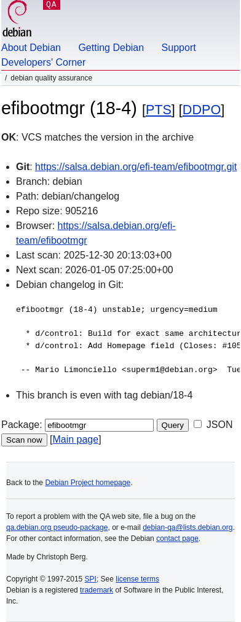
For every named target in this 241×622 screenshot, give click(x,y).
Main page (75, 439)
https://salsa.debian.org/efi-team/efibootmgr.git (136, 166)
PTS (159, 109)
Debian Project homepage (87, 482)
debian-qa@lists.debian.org (187, 527)
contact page (177, 538)
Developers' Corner (43, 62)
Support (179, 47)
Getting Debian (111, 47)
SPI (91, 579)
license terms (137, 579)
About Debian (31, 47)
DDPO (202, 109)
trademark (96, 590)
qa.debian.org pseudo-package (57, 527)
